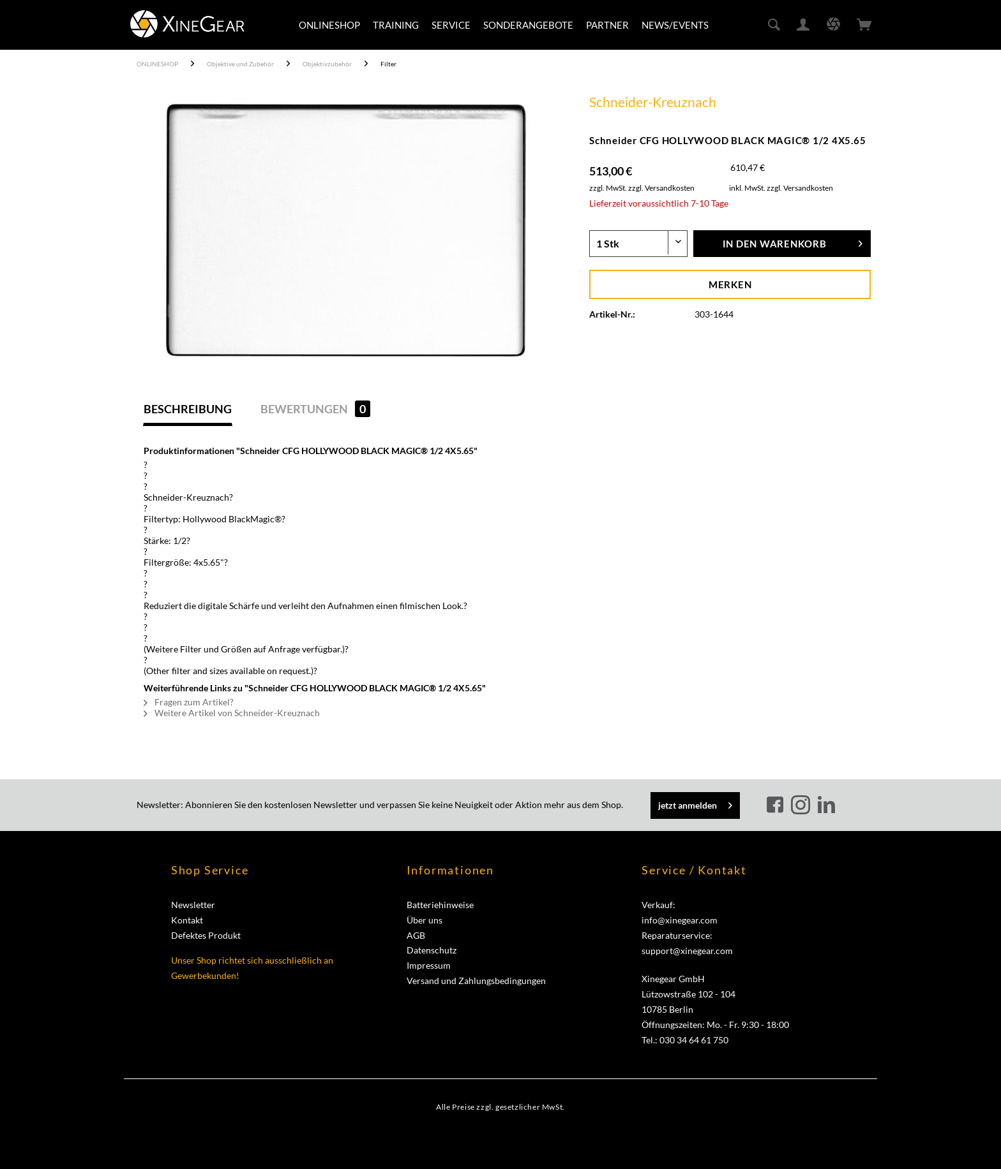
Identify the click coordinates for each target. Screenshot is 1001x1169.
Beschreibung (188, 409)
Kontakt (187, 920)
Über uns (424, 920)
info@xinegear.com (680, 920)
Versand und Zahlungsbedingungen (476, 980)
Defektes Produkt (206, 935)
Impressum (429, 965)
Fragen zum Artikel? (189, 701)
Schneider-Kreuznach (652, 102)
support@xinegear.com (687, 950)
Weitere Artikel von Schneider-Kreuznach (232, 712)
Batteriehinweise (440, 904)
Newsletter (193, 904)
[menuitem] (329, 25)
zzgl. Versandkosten (661, 188)
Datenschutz (431, 950)
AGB (416, 935)
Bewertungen (315, 409)
